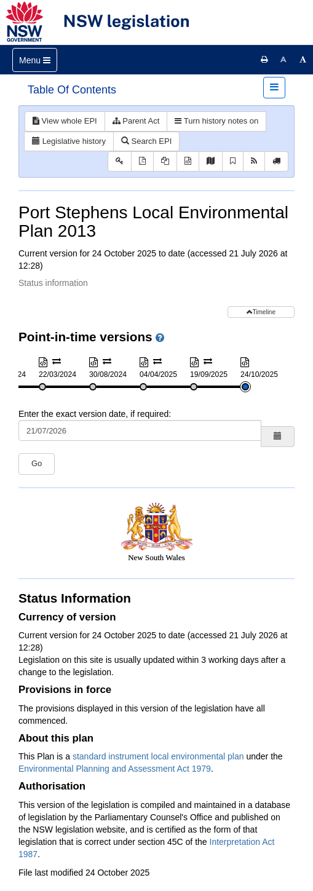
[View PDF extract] (165, 161)
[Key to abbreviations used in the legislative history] (120, 161)
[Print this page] (264, 59)
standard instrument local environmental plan (158, 756)
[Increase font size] (303, 59)
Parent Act (136, 120)
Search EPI (146, 141)
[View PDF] (142, 161)
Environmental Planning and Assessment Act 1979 (114, 769)
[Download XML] (187, 161)
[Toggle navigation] (34, 60)
